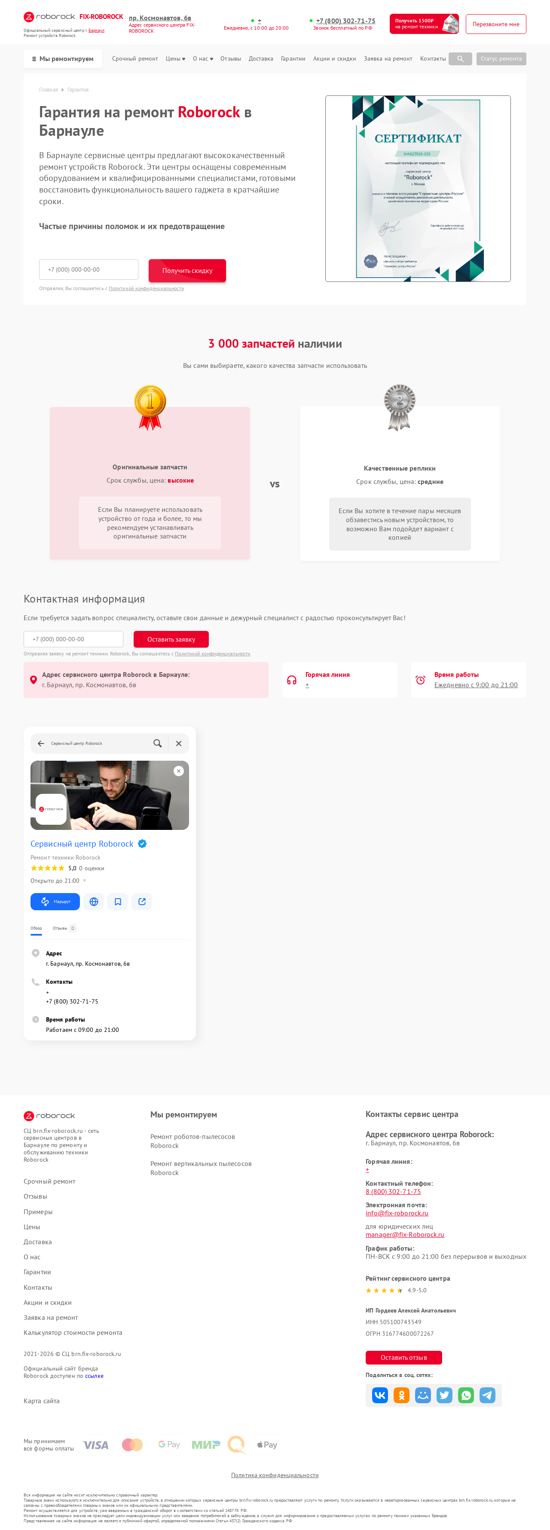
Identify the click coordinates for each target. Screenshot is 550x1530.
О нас (203, 58)
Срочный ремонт (135, 58)
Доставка (261, 58)
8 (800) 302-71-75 (393, 1191)
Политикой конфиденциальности (146, 288)
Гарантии (293, 58)
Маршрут (55, 902)
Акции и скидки (334, 58)
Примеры (38, 1212)
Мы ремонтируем (63, 58)
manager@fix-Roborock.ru (405, 1234)
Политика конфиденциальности (275, 1475)
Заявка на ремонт (388, 58)
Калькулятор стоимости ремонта (73, 1332)
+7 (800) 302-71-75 (346, 21)
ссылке (94, 1376)
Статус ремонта (501, 58)
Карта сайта (42, 1401)
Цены (175, 58)
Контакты (433, 58)
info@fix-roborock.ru (397, 1213)
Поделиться (380, 1395)
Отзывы (230, 58)
